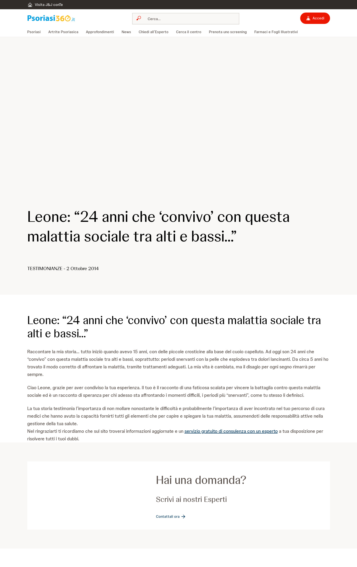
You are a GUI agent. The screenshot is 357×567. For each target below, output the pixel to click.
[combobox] (185, 18)
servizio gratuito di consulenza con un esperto (231, 431)
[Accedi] (315, 18)
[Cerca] (188, 18)
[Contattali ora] (171, 516)
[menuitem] (35, 32)
